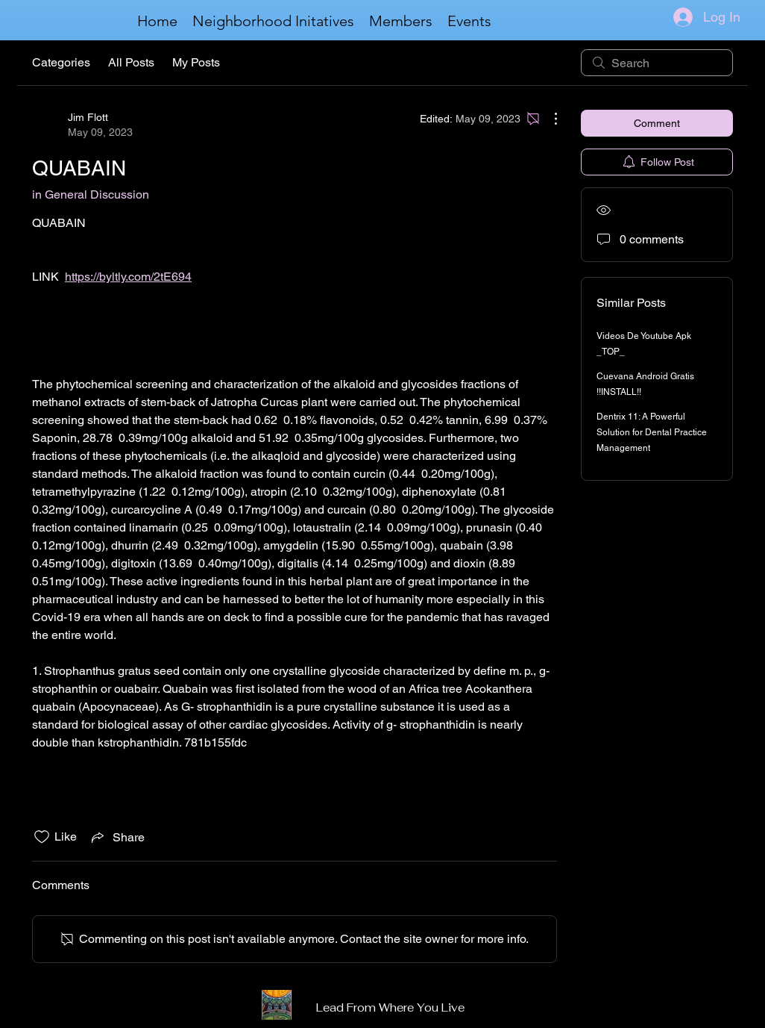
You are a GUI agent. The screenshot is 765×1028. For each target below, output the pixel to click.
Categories (61, 62)
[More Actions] (548, 119)
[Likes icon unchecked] (41, 837)
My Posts (196, 62)
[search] (657, 62)
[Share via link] (117, 837)
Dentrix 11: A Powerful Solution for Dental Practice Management (651, 432)
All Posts (131, 62)
